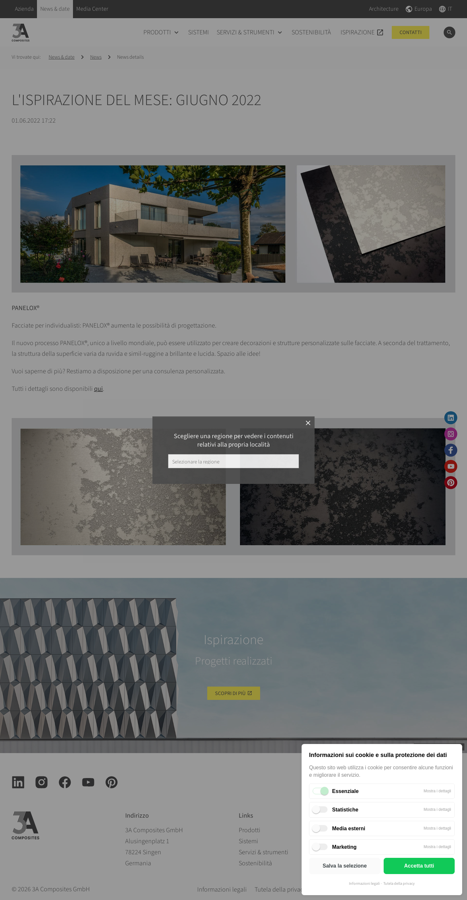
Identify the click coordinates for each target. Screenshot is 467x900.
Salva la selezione (345, 866)
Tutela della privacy (399, 883)
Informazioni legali (364, 883)
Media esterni (348, 828)
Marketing (344, 847)
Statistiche (345, 809)
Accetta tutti (419, 866)
